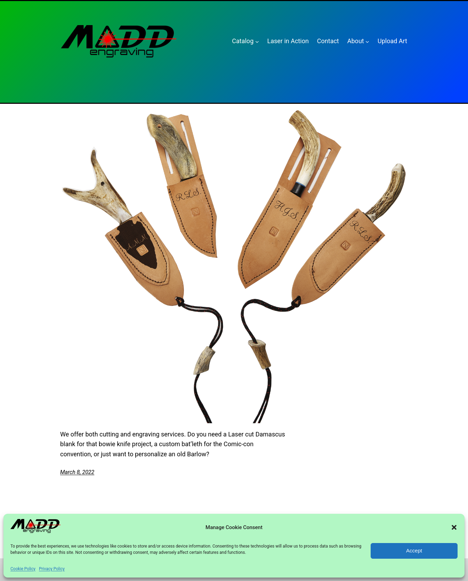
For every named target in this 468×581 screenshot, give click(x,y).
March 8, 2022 (77, 472)
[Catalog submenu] (257, 41)
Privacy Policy (52, 568)
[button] (454, 527)
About (355, 41)
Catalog (242, 41)
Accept (414, 550)
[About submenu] (367, 41)
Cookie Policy (22, 568)
